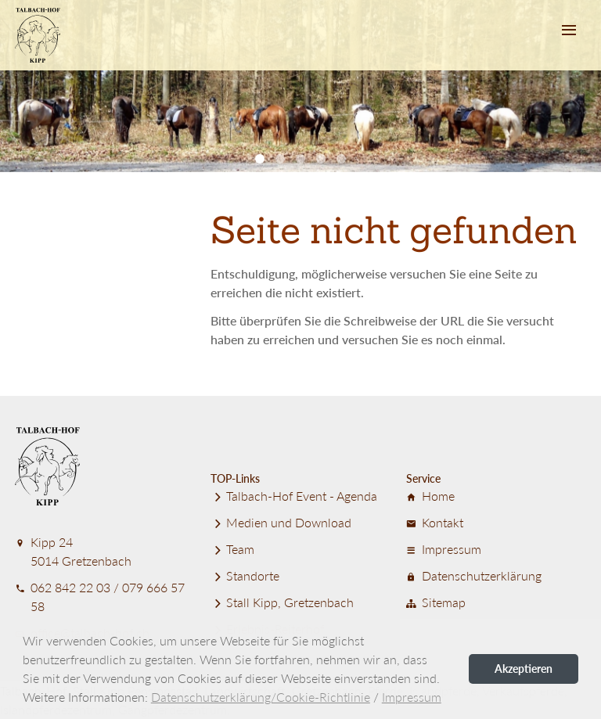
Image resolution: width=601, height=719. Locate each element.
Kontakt (434, 522)
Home (430, 495)
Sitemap (436, 602)
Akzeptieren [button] (523, 668)
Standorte (245, 575)
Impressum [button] (411, 696)
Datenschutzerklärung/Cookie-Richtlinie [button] (260, 696)
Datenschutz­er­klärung (474, 575)
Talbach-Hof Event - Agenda (294, 495)
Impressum (443, 548)
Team (232, 548)
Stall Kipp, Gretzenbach (282, 602)
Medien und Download (281, 522)
